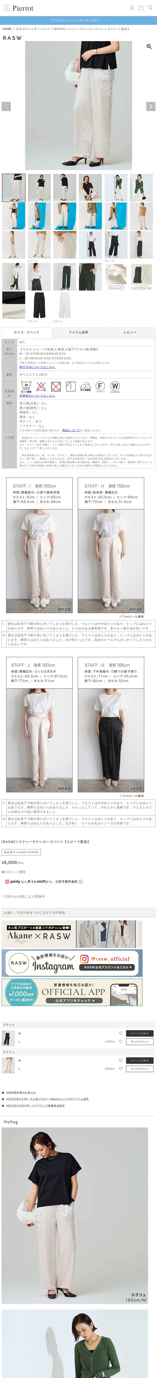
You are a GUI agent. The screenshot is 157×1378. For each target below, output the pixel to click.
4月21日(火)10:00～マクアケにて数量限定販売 (35, 1058)
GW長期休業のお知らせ (21, 1045)
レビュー (130, 332)
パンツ (45, 29)
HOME (7, 29)
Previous (6, 106)
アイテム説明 (78, 332)
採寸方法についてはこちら (37, 367)
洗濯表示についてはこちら (37, 395)
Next (150, 106)
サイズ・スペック (27, 332)
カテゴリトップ (26, 29)
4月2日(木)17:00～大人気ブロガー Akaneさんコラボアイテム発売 (47, 1052)
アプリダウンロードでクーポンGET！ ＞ (78, 20)
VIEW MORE (78, 1323)
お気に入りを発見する (78, 1183)
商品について (71, 430)
